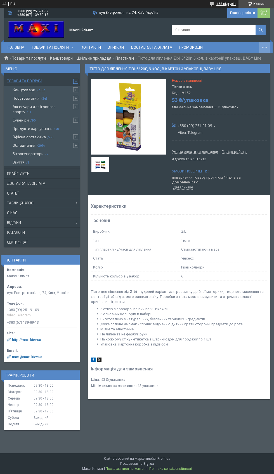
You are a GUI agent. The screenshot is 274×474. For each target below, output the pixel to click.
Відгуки (14, 222)
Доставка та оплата (151, 47)
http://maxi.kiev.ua (26, 340)
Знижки (116, 47)
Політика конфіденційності (170, 469)
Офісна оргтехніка (29, 136)
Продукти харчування (32, 128)
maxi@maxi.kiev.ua (27, 357)
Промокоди (191, 47)
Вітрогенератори (28, 153)
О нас (12, 213)
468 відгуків (226, 4)
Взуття (19, 162)
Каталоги (16, 232)
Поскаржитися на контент (126, 469)
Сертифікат (17, 242)
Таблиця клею (20, 203)
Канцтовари (61, 58)
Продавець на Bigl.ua (137, 464)
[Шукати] (261, 30)
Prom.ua (163, 459)
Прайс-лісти (18, 173)
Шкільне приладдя (94, 58)
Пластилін (124, 58)
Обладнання (24, 145)
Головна (16, 47)
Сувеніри (21, 120)
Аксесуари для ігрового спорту (34, 109)
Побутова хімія (26, 98)
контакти (91, 47)
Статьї (12, 193)
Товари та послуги (50, 47)
